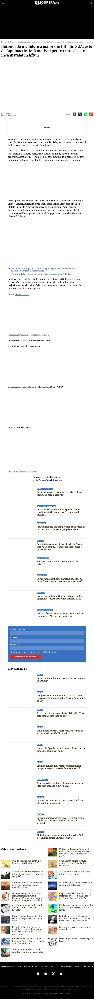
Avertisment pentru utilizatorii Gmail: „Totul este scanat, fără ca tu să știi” (61, 714)
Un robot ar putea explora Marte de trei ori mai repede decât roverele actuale (28, 884)
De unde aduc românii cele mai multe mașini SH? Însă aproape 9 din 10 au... (60, 784)
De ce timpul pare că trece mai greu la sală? (75, 938)
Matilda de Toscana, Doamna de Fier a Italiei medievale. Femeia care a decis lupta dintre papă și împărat (75, 851)
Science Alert (21, 294)
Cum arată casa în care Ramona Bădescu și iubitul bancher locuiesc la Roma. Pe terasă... (60, 580)
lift (28, 472)
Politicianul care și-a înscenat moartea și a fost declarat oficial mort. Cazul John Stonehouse (74, 917)
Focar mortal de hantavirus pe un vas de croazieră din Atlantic (40, 274)
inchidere (22, 472)
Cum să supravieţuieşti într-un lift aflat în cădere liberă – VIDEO (35, 387)
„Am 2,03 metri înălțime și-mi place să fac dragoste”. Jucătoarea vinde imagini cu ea (59, 597)
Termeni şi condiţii (47, 965)
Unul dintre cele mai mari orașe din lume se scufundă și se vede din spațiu (60, 732)
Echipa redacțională (63, 965)
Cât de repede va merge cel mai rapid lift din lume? (29, 340)
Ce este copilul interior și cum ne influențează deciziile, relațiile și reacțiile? (27, 873)
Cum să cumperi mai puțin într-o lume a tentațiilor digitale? (27, 861)
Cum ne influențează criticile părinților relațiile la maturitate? (27, 949)
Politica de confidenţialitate (13, 965)
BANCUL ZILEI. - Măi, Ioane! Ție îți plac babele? (58, 562)
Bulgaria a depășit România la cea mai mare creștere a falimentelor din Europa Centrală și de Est (61, 698)
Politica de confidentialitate (42, 652)
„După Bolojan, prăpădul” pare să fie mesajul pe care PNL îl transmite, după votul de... (61, 528)
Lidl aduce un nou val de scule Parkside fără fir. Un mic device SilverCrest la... (60, 836)
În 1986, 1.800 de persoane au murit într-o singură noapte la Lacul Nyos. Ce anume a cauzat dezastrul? (28, 928)
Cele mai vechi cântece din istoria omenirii (74, 927)
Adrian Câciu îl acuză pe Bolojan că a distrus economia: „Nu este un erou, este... (60, 615)
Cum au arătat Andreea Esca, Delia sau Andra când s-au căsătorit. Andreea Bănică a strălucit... (60, 821)
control (15, 472)
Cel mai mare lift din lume (19, 427)
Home (3, 42)
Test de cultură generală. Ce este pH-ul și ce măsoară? (74, 872)
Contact (76, 965)
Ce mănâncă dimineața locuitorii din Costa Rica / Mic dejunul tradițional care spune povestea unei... (59, 547)
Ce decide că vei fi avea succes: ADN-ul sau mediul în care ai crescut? (59, 493)
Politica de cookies (31, 965)
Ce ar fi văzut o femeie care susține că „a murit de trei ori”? (61, 679)
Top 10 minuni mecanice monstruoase (24, 346)
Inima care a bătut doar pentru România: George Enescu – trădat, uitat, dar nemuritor (28, 939)
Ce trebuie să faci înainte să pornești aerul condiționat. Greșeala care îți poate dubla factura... (59, 512)
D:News (10, 42)
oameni (33, 472)
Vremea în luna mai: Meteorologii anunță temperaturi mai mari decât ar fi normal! (59, 767)
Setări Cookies (86, 965)
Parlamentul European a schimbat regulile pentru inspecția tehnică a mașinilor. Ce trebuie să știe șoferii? (43, 269)
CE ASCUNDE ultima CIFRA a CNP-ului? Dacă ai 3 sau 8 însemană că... (61, 802)
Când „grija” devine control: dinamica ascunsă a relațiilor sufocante (72, 862)
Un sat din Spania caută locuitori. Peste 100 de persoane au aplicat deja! (61, 749)
